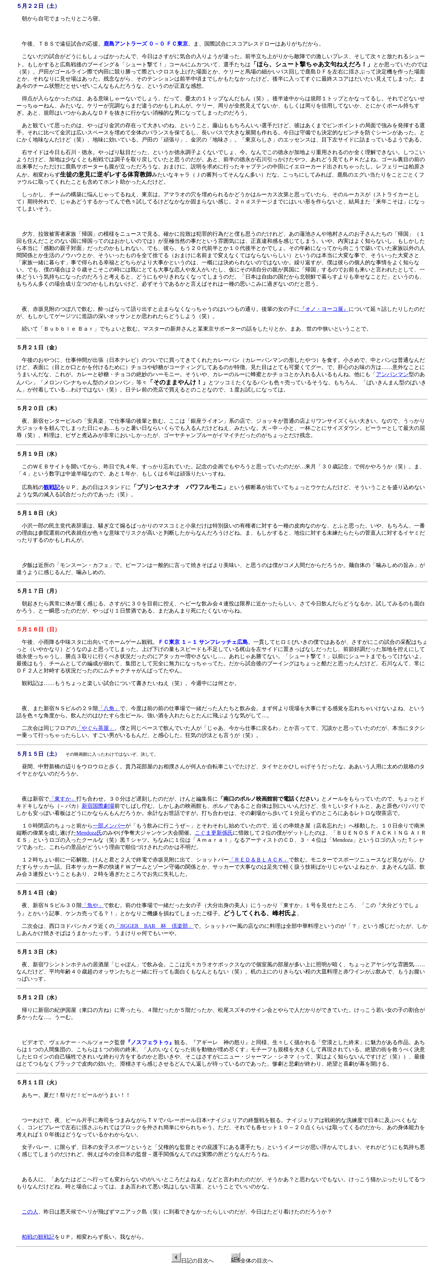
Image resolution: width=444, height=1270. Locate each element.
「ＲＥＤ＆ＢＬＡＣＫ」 (259, 860)
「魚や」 (93, 905)
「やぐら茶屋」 (95, 728)
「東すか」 (62, 799)
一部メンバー (109, 826)
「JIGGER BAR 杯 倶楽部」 (153, 926)
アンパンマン (392, 374)
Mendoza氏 (89, 833)
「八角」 (109, 708)
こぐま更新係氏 (214, 833)
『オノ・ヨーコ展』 (324, 309)
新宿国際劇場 (98, 806)
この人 (30, 1212)
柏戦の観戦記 (38, 1237)
